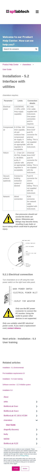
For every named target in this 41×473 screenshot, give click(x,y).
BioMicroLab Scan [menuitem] (11, 406)
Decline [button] (25, 468)
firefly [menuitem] (6, 434)
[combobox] (18, 49)
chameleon (26, 64)
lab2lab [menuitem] (6, 439)
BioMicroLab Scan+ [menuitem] (11, 411)
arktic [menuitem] (6, 402)
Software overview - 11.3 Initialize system (17, 384)
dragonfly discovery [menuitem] (11, 429)
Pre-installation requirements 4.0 (14, 373)
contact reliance (14, 328)
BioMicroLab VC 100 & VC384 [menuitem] (15, 416)
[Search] (36, 49)
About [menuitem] (6, 397)
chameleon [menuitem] (8, 420)
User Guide (7, 69)
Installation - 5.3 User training (13, 379)
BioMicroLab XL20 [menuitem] (11, 443)
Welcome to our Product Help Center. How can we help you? (18, 40)
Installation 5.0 (7, 390)
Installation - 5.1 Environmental (13, 367)
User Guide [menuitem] (10, 425)
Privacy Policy (24, 455)
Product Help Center (10, 64)
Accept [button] (16, 468)
